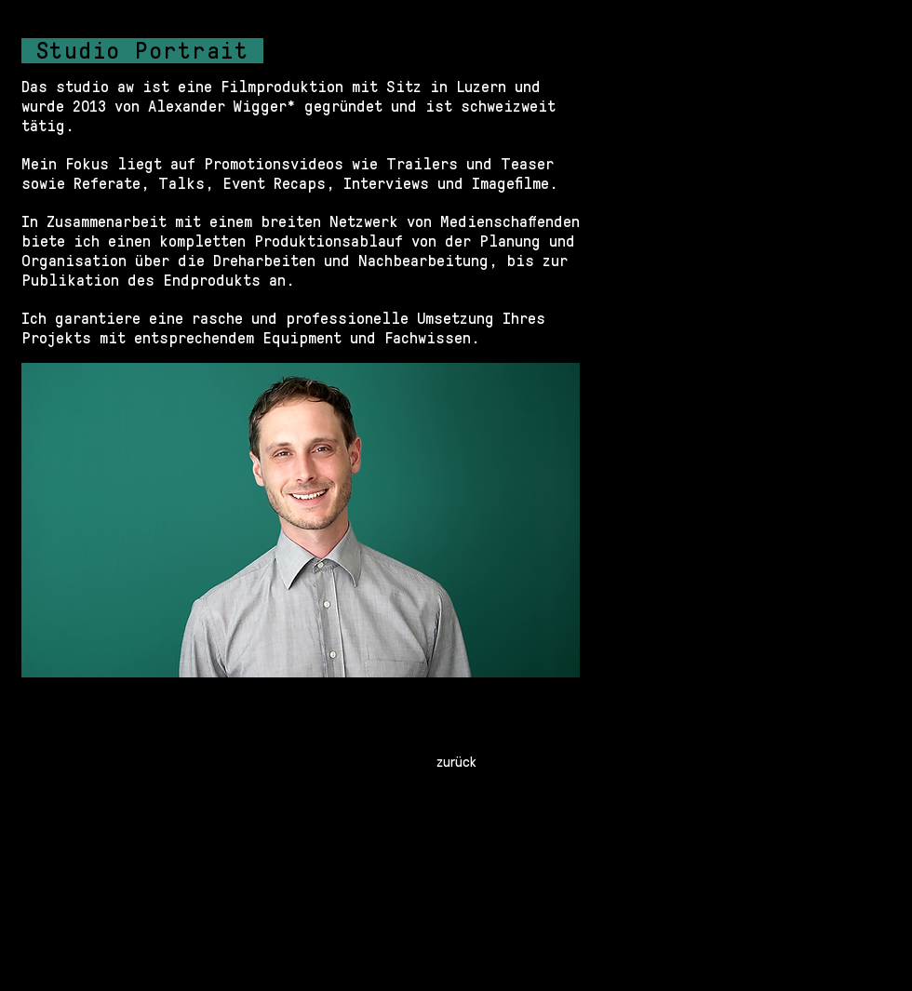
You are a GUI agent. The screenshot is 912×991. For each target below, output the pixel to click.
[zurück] (456, 761)
